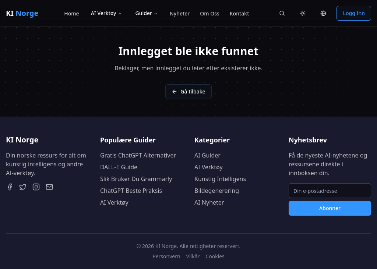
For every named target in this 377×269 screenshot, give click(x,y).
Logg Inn (354, 13)
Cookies (214, 256)
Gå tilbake (188, 91)
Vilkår (193, 256)
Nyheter (180, 13)
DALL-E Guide (118, 167)
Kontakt (239, 13)
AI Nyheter (209, 202)
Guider (146, 13)
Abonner (330, 208)
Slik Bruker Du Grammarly (136, 179)
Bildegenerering (216, 191)
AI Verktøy (106, 13)
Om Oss (209, 13)
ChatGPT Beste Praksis (131, 191)
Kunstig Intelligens (220, 179)
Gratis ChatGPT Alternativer (138, 155)
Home (71, 13)
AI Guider (207, 155)
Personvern (166, 256)
